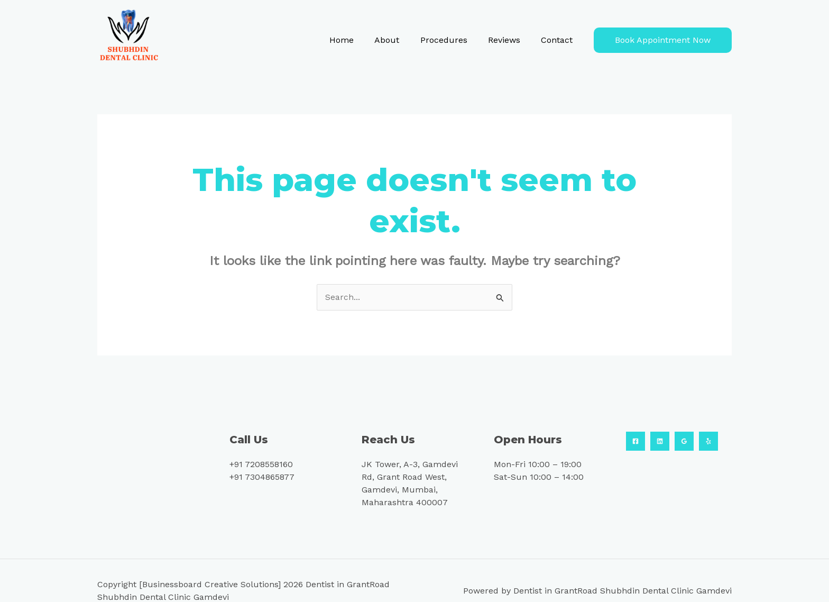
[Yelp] (708, 441)
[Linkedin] (659, 441)
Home (359, 40)
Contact (559, 40)
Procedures (453, 40)
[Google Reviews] (684, 441)
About (400, 40)
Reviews (510, 40)
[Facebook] (635, 441)
